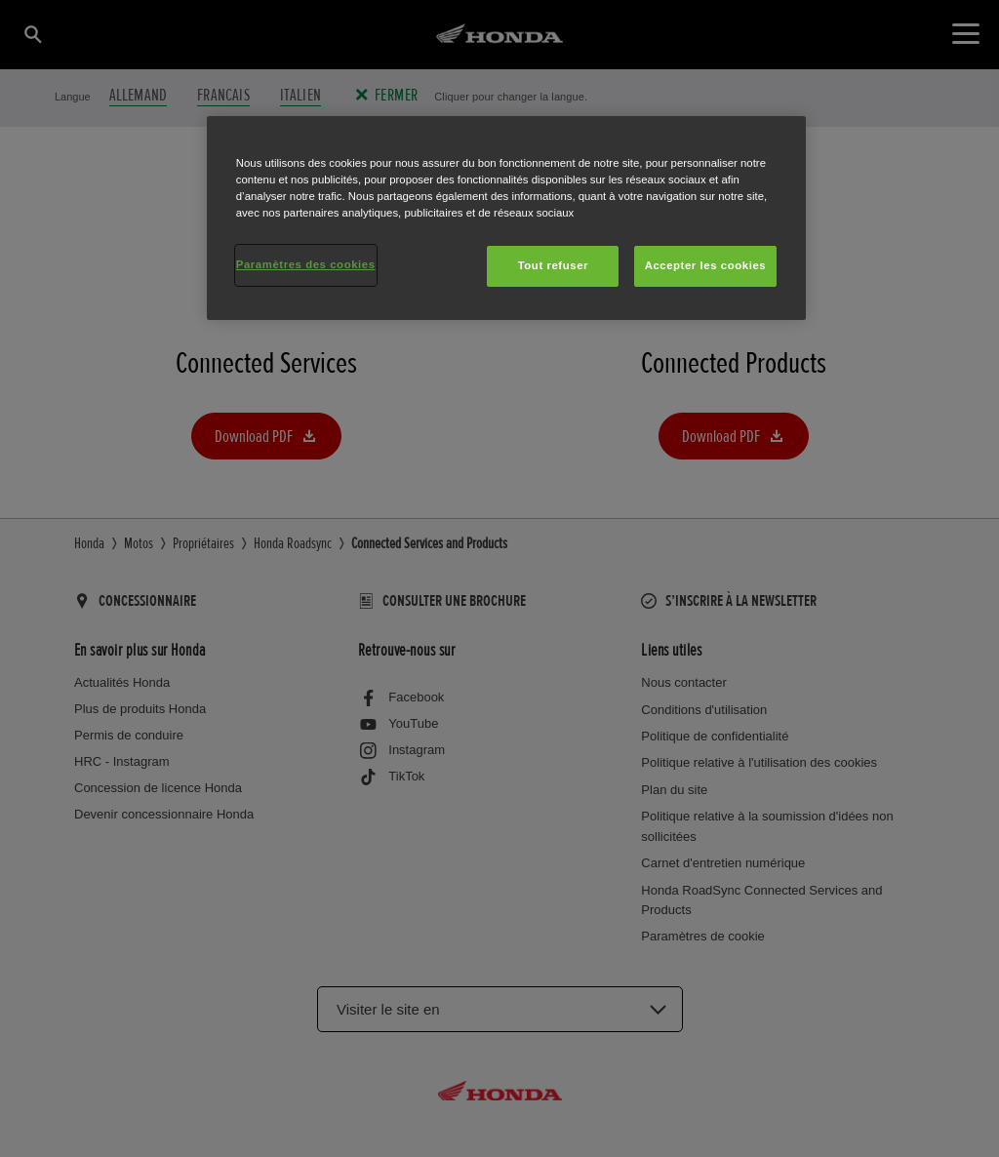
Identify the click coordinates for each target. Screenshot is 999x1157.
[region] (506, 218)
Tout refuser (553, 265)
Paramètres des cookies (306, 264)
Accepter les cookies (706, 265)
